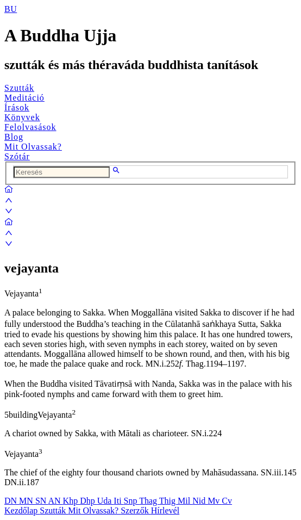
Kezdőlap (22, 510)
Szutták (19, 87)
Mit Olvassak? (33, 146)
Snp (132, 500)
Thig (168, 500)
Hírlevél (165, 510)
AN (55, 500)
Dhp (88, 500)
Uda (105, 500)
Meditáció (24, 97)
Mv (215, 500)
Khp (71, 500)
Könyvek (22, 117)
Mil (185, 500)
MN (27, 500)
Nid (200, 500)
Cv (227, 500)
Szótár (17, 156)
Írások (16, 107)
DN (11, 500)
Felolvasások (30, 127)
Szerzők (136, 510)
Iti (118, 500)
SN (41, 500)
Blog (13, 136)
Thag (149, 500)
